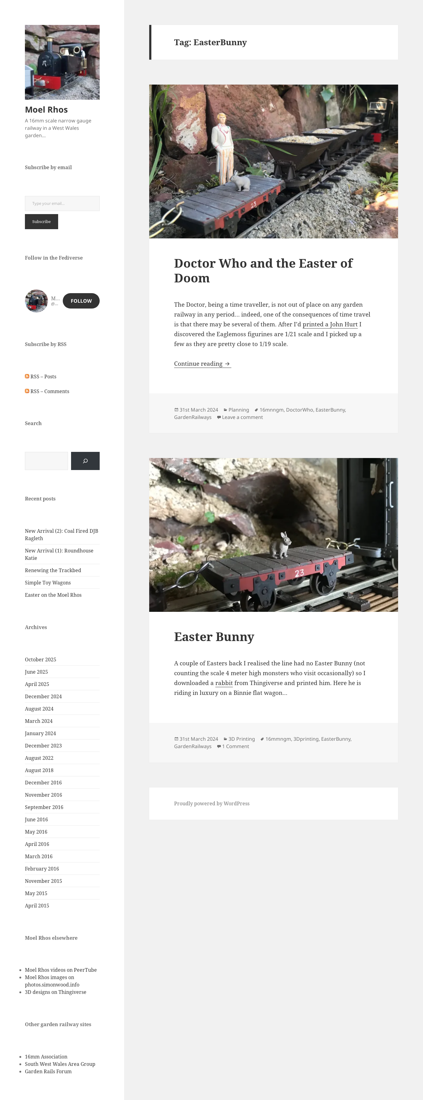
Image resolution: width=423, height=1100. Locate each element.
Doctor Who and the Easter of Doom (263, 270)
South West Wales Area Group (60, 1064)
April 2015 (37, 905)
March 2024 (39, 721)
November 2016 (43, 794)
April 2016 (37, 844)
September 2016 (44, 807)
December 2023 (43, 745)
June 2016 (36, 819)
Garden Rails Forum (48, 1071)
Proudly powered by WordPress (211, 803)
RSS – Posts (40, 376)
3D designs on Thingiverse (55, 992)
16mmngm (278, 738)
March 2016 (39, 856)
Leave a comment (242, 417)
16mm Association (46, 1056)
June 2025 (36, 671)
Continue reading (202, 364)
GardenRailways (193, 417)
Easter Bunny (214, 636)
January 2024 (40, 733)
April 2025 (37, 684)
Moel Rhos (46, 109)
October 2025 (40, 659)
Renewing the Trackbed (53, 570)
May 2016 (36, 831)
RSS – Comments (47, 391)
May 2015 (36, 893)
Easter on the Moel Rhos (53, 595)
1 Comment (235, 746)
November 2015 (43, 881)
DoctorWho (299, 409)
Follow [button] (81, 300)
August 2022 (39, 758)
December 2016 (43, 782)
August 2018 (39, 770)
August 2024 (39, 708)
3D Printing (242, 738)
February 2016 (42, 868)
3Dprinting (306, 738)
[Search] (85, 461)
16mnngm (272, 409)
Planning (239, 409)
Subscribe (41, 221)
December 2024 (43, 696)
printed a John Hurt (330, 324)
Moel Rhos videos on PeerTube (61, 969)
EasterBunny (330, 409)
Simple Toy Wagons (48, 582)
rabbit (224, 683)
